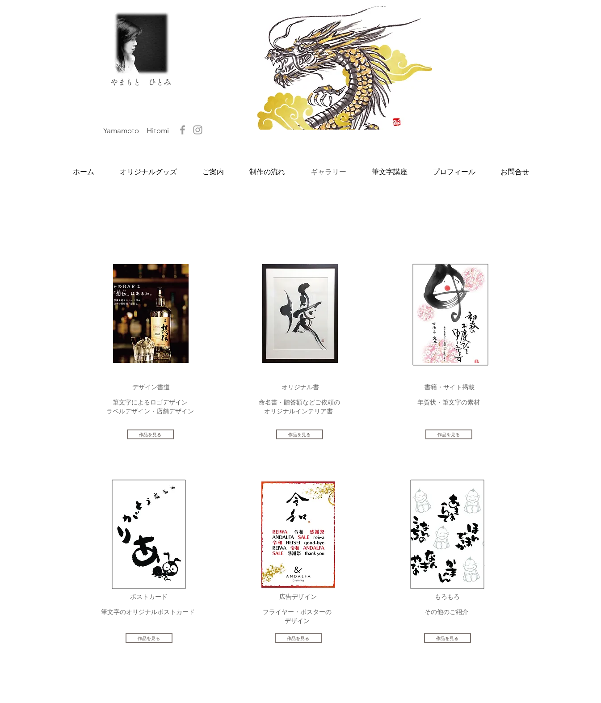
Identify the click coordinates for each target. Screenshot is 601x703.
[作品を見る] (150, 434)
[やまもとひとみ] (183, 130)
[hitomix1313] (198, 130)
